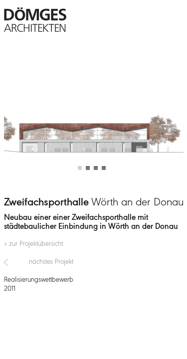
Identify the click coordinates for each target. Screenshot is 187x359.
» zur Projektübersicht (33, 244)
